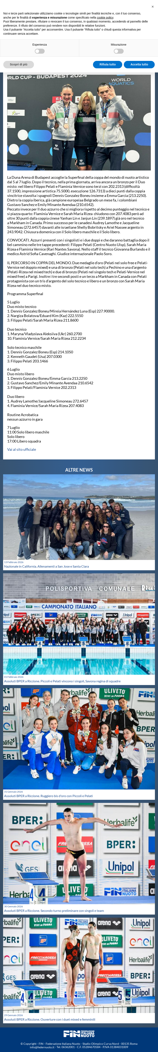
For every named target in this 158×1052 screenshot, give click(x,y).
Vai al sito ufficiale (21, 449)
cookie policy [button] (105, 17)
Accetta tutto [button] (139, 64)
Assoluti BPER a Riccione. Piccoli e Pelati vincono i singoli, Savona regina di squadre (62, 681)
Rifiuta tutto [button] (108, 64)
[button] (152, 6)
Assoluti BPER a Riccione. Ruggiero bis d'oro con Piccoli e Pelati (48, 796)
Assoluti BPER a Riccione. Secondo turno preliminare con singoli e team (54, 910)
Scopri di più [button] (18, 64)
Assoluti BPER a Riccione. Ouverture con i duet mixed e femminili (49, 1019)
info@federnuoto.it (42, 1047)
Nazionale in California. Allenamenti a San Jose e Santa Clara (46, 566)
